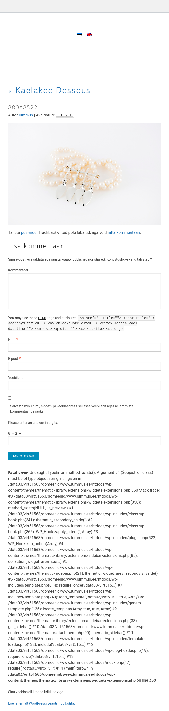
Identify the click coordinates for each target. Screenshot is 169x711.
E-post (13, 359)
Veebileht (15, 378)
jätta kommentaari (124, 232)
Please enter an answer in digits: (33, 423)
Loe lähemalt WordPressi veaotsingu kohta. (41, 703)
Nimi (11, 340)
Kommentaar (18, 270)
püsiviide (29, 232)
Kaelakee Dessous (49, 90)
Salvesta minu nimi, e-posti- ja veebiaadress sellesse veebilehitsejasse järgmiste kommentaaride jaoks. (71, 408)
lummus (26, 115)
